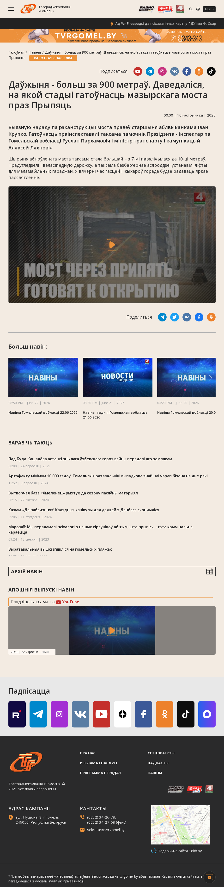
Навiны (35, 52)
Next (47, 652)
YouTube (67, 601)
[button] (210, 378)
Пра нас (88, 753)
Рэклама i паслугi (98, 762)
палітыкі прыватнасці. (66, 881)
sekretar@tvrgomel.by (106, 829)
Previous (44, 652)
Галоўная (16, 52)
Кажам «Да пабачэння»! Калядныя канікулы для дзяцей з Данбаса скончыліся (83, 509)
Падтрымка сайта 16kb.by (179, 850)
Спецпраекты (161, 753)
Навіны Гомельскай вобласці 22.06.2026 (42, 412)
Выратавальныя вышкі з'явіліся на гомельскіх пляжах (60, 549)
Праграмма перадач (100, 772)
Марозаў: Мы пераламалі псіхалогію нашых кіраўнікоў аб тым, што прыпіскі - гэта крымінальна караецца (100, 529)
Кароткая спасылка (53, 58)
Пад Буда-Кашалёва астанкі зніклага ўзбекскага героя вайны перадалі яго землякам (90, 459)
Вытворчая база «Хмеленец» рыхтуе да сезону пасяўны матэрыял (73, 493)
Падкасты (158, 762)
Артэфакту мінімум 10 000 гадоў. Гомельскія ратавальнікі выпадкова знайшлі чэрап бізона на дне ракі (108, 476)
